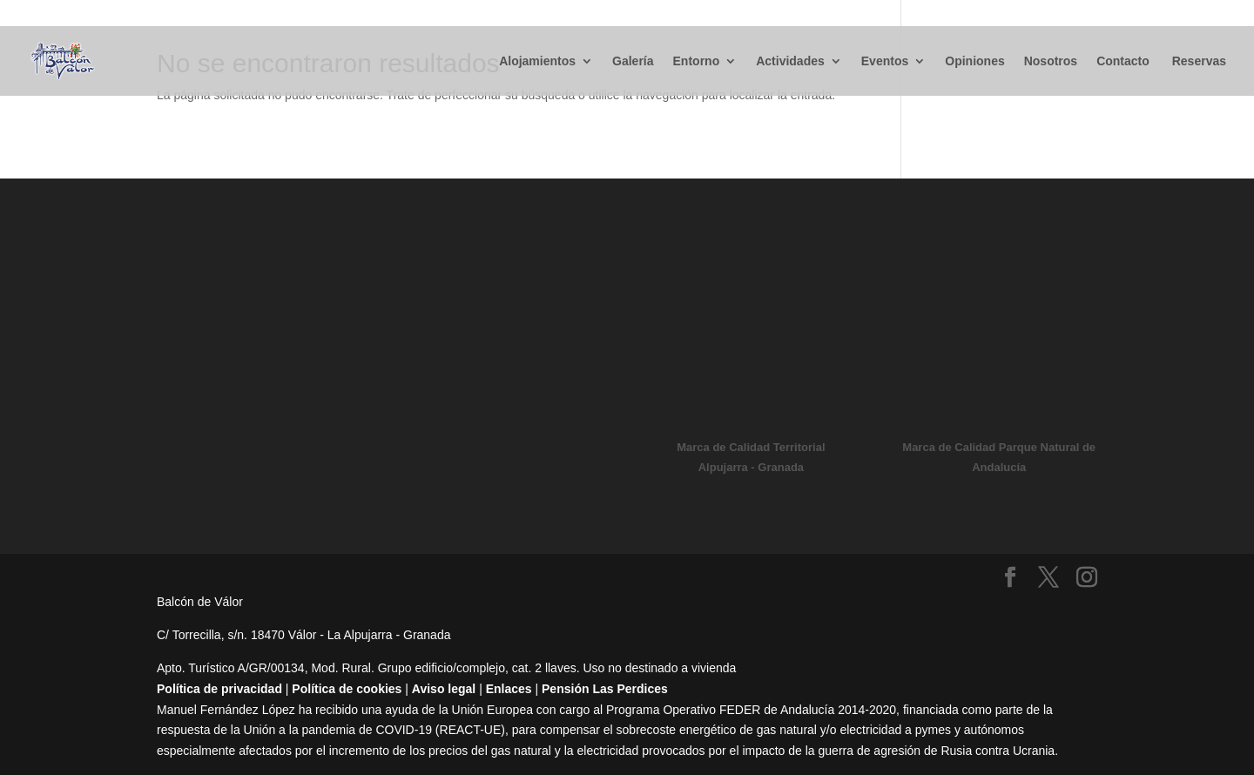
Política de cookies (346, 689)
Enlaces (509, 689)
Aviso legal (443, 689)
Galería (632, 61)
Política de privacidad (219, 689)
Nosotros (1050, 61)
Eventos (884, 61)
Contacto (1123, 61)
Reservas (1197, 61)
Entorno (696, 61)
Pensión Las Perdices (605, 689)
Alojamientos (537, 61)
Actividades (790, 61)
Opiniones (974, 61)
